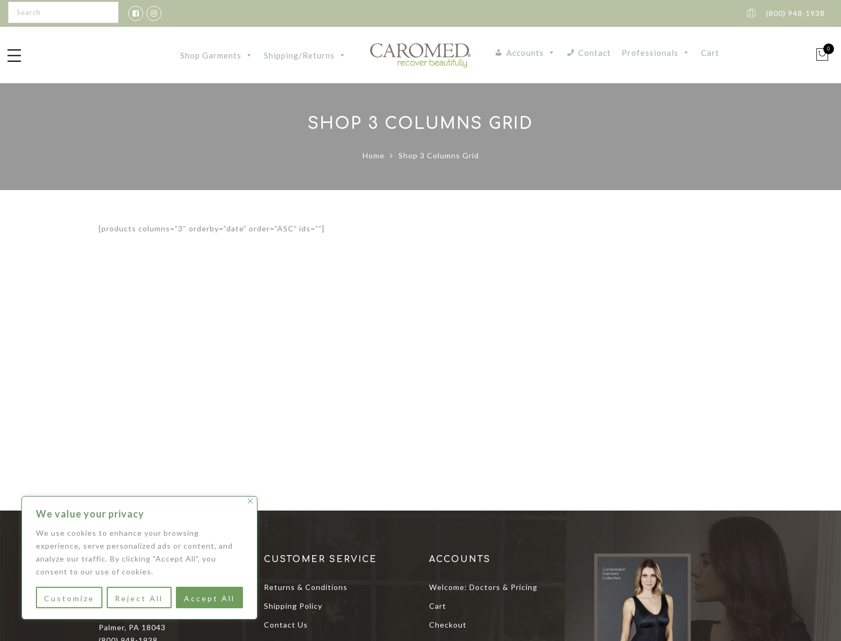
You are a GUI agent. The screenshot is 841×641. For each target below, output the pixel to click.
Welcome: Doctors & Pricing (483, 587)
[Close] (250, 501)
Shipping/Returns (305, 55)
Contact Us (286, 624)
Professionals (656, 52)
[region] (139, 558)
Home (374, 155)
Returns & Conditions (306, 587)
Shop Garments (216, 55)
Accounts (531, 52)
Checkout (448, 624)
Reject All (139, 598)
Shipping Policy (293, 605)
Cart (710, 52)
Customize (69, 598)
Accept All (209, 598)
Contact (594, 52)
